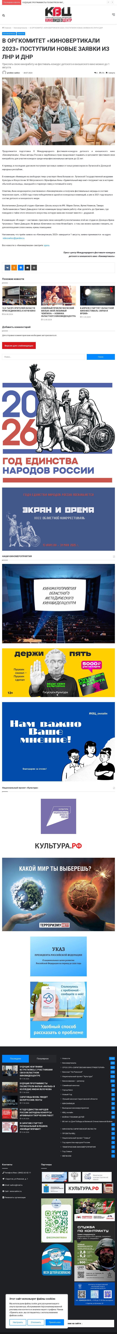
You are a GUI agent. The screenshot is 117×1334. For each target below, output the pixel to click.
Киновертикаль (20, 28)
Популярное (43, 1058)
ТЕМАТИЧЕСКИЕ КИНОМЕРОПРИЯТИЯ (79, 1147)
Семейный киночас (71, 1085)
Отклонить (36, 1322)
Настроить (18, 1322)
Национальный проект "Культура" (77, 1076)
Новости (21, 34)
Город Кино (67, 1090)
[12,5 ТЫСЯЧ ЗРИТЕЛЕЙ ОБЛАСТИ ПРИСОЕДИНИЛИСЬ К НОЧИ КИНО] (19, 295)
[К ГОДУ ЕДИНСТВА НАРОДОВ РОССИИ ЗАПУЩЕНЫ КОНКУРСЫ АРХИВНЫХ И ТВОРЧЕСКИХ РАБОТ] (10, 1113)
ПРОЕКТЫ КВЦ (68, 1133)
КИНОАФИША (68, 1103)
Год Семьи (67, 1151)
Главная (6, 28)
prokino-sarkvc (13, 73)
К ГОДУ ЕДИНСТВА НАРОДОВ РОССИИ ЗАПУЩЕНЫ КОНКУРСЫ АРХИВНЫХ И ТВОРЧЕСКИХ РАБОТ (37, 1112)
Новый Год (67, 1094)
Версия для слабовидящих (19, 345)
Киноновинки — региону (73, 1081)
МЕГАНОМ (66, 1156)
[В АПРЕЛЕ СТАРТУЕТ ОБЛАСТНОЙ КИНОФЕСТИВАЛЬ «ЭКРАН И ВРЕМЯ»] (97, 295)
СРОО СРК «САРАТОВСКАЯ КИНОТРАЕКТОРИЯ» (83, 1067)
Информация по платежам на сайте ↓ (63, 1323)
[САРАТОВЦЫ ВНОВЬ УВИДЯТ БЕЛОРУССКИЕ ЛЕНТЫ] (10, 1101)
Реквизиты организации (15, 1197)
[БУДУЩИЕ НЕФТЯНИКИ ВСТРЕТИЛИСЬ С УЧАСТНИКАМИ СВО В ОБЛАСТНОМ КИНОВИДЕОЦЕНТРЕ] (10, 1070)
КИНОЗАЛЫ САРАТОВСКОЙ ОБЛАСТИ (79, 1129)
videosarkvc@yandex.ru (13, 238)
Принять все (55, 1322)
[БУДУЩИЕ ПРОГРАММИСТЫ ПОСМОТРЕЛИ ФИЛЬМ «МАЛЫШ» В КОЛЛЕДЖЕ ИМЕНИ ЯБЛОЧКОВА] (10, 1087)
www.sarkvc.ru (16, 1191)
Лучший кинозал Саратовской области (79, 1099)
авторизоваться (49, 335)
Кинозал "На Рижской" (72, 1072)
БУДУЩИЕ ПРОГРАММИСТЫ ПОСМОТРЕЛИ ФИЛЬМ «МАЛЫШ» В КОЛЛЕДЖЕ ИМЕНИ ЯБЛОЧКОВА (37, 1086)
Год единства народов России (76, 1142)
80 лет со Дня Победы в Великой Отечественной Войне (87, 1121)
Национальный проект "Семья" (76, 1138)
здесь (47, 245)
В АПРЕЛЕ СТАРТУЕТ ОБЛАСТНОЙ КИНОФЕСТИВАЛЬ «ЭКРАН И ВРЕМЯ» (97, 311)
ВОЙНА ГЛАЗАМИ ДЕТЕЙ (73, 1117)
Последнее (15, 1058)
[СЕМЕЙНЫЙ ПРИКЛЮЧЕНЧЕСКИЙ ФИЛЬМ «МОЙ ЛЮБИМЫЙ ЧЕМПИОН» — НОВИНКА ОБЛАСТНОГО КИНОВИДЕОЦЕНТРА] (58, 295)
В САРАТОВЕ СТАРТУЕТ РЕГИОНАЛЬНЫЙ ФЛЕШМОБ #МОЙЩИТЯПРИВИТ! (34, 1126)
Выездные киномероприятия (75, 1108)
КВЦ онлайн (67, 1112)
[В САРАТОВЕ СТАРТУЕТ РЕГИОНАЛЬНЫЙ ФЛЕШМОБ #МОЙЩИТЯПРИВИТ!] (10, 1127)
